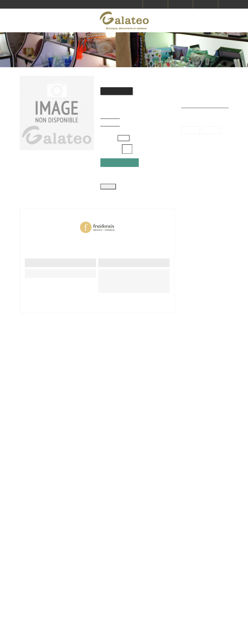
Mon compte (207, 589)
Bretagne (191, 193)
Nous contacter (173, 554)
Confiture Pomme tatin (144, 401)
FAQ (166, 546)
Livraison (205, 535)
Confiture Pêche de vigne (92, 401)
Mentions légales (210, 543)
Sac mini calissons (195, 401)
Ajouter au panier (120, 170)
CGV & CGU (206, 551)
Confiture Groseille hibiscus (41, 401)
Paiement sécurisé (212, 559)
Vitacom (83, 611)
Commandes (172, 562)
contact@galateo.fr (123, 564)
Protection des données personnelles (209, 578)
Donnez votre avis (117, 98)
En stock (31, 239)
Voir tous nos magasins (114, 554)
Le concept (206, 567)
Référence (148, 239)
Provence (213, 193)
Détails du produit (42, 195)
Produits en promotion (204, 81)
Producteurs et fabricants (173, 537)
